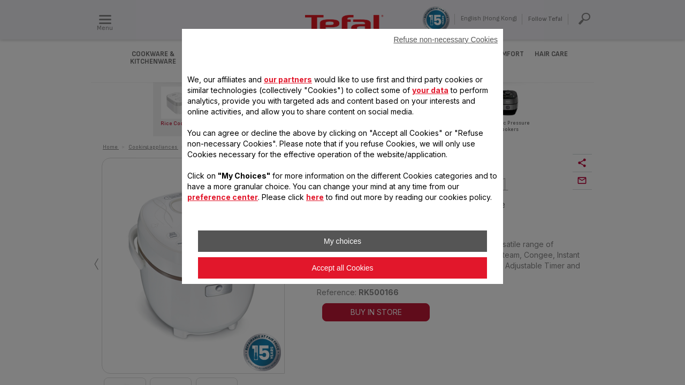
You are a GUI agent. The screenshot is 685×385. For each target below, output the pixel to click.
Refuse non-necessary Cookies (445, 39)
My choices (342, 241)
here (315, 197)
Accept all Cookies (342, 268)
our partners (288, 79)
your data (430, 90)
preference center (222, 197)
